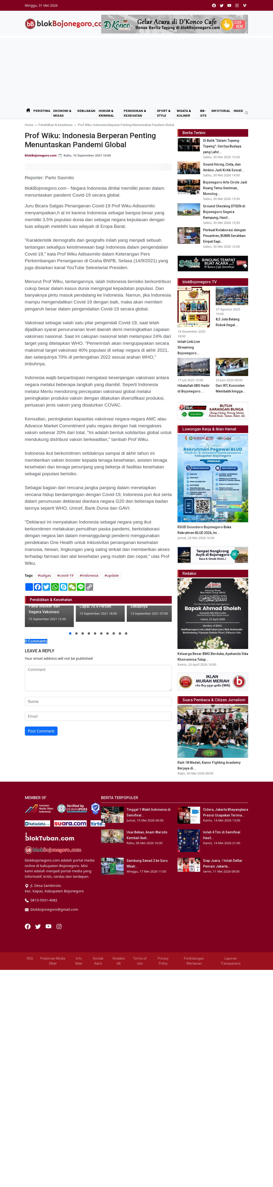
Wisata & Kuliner (184, 113)
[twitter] (221, 5)
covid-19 (66, 575)
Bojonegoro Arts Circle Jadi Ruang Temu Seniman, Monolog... (225, 188)
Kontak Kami (98, 961)
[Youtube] (49, 926)
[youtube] (229, 5)
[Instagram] (59, 926)
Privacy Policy (163, 961)
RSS (30, 958)
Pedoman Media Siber (52, 961)
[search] (244, 113)
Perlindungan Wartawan (194, 961)
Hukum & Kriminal (106, 113)
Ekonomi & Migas (62, 113)
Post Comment (41, 731)
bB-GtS (203, 113)
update (113, 575)
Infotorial (220, 111)
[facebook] (214, 5)
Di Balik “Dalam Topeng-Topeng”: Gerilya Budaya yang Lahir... (222, 146)
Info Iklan (78, 961)
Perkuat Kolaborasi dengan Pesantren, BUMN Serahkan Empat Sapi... (224, 235)
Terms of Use (140, 961)
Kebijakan (86, 111)
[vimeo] (244, 5)
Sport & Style (164, 113)
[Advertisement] (136, 71)
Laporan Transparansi (231, 961)
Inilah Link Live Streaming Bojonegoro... (188, 347)
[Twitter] (38, 926)
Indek (238, 111)
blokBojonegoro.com (41, 155)
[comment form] (98, 678)
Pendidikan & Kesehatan (135, 113)
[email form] (98, 716)
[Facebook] (28, 926)
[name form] (98, 701)
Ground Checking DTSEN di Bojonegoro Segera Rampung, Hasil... (224, 212)
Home (29, 125)
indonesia (90, 575)
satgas (45, 575)
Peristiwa (41, 111)
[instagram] (237, 5)
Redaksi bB (119, 961)
